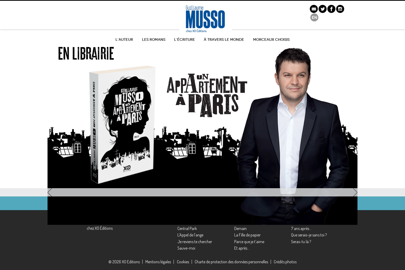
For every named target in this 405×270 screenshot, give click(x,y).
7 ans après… (301, 228)
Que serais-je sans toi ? (309, 234)
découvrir (69, 163)
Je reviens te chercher (194, 241)
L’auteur (124, 40)
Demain (240, 228)
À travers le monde (224, 40)
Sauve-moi (186, 248)
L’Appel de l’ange (190, 234)
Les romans (153, 40)
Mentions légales (158, 261)
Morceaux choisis (271, 40)
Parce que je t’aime (249, 241)
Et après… (242, 248)
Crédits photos (285, 261)
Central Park (187, 228)
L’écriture (184, 40)
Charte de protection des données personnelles (231, 261)
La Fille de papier (247, 234)
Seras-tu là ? (301, 241)
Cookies (183, 261)
